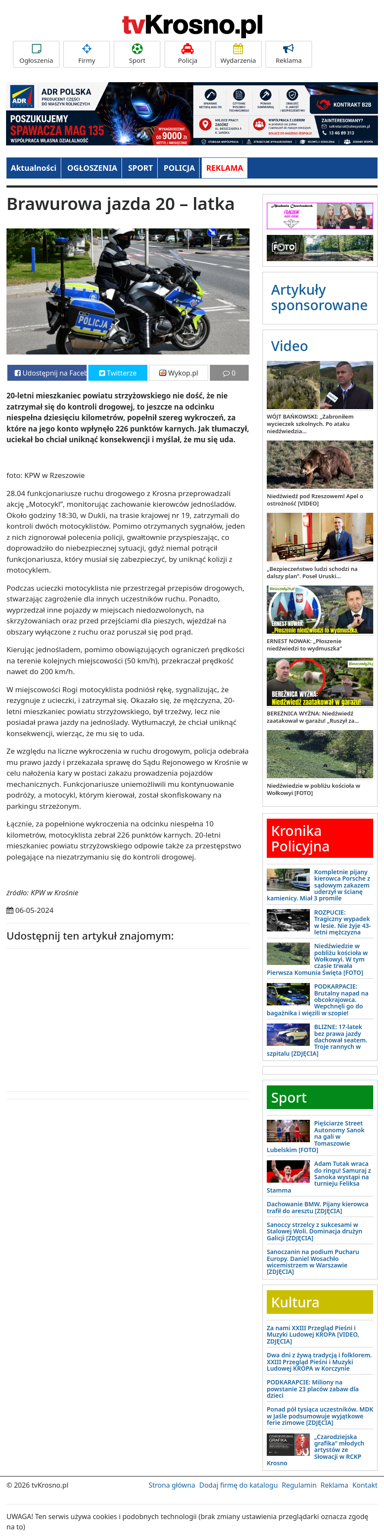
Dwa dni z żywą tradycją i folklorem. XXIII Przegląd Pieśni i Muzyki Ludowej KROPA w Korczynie (319, 1361)
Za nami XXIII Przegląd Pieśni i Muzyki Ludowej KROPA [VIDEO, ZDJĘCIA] (313, 1334)
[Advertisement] (71, 1018)
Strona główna (172, 1485)
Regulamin (299, 1485)
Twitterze (118, 373)
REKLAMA (224, 168)
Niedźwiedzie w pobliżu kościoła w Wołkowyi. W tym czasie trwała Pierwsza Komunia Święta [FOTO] (317, 959)
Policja (188, 54)
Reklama (288, 54)
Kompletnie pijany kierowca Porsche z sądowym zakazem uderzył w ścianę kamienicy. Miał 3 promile (318, 885)
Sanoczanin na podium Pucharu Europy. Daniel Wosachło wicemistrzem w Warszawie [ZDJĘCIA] (313, 1262)
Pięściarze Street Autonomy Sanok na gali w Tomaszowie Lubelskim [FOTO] (316, 1136)
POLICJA (179, 168)
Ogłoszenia (36, 54)
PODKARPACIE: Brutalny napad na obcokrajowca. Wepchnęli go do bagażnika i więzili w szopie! (317, 999)
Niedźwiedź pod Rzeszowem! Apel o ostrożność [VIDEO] (315, 499)
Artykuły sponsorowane (319, 297)
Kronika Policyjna (300, 838)
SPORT (140, 168)
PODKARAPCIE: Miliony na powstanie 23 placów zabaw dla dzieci (313, 1388)
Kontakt (365, 1485)
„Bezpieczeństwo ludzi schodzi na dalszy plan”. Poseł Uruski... (312, 572)
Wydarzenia (238, 54)
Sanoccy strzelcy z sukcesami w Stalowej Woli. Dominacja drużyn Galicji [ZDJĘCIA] (314, 1231)
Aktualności (33, 168)
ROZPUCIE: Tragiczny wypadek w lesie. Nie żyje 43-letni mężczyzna (342, 922)
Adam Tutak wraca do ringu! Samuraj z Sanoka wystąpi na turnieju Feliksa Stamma (319, 1176)
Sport (137, 54)
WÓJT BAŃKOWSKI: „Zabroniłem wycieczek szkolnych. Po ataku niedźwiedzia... (310, 424)
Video (289, 345)
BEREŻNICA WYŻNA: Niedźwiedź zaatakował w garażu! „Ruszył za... (313, 716)
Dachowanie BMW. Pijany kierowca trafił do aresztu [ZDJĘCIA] (317, 1207)
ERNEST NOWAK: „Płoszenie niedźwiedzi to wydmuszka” (304, 644)
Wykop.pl (178, 373)
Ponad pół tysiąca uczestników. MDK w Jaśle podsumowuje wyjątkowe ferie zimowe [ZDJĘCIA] (320, 1416)
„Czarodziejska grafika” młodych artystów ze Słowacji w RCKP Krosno (315, 1450)
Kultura (295, 1302)
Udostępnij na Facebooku (51, 373)
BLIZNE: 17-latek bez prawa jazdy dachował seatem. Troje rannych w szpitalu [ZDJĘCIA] (317, 1040)
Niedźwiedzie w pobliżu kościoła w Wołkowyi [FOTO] (313, 789)
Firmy (86, 54)
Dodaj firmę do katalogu (238, 1485)
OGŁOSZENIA (92, 168)
